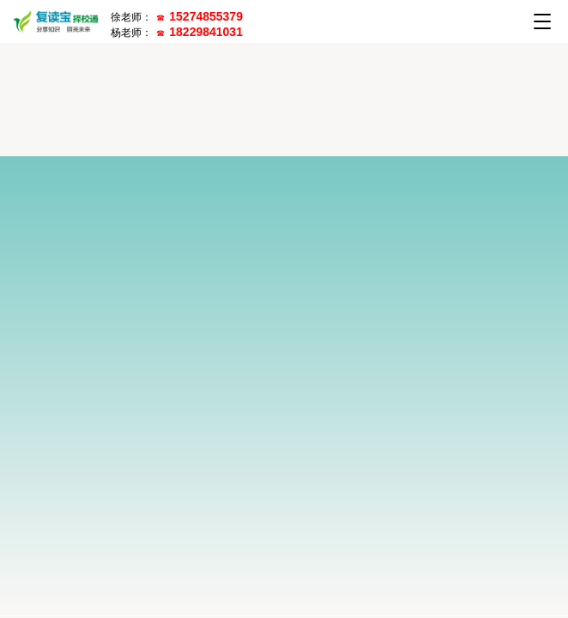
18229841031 (206, 32)
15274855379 (206, 16)
